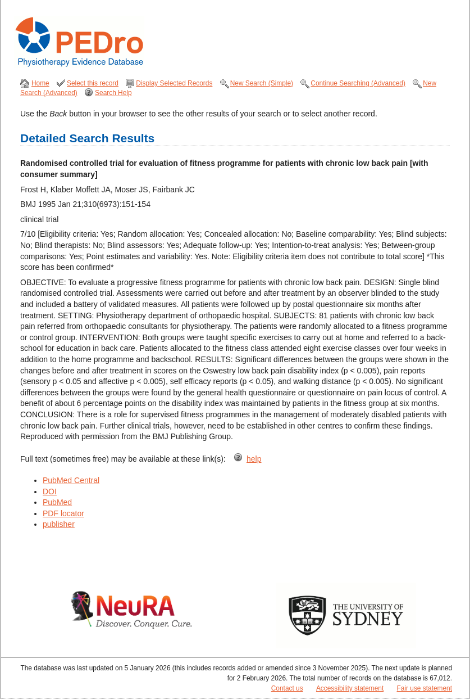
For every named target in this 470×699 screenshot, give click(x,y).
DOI (50, 491)
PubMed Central (71, 480)
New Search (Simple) (261, 83)
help (254, 458)
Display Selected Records (174, 83)
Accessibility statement (350, 688)
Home (40, 83)
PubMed (57, 502)
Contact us (287, 688)
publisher (59, 524)
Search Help (113, 93)
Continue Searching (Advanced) (358, 83)
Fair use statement (424, 688)
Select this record (92, 83)
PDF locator (63, 513)
